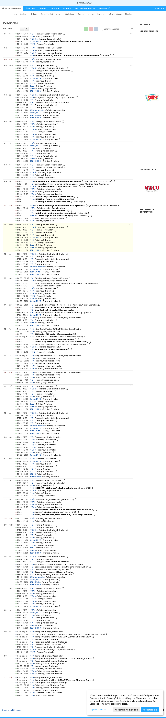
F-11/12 (32, 44)
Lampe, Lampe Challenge (46, 639)
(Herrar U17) (62, 488)
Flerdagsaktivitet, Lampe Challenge (51, 642)
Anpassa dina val (98, 709)
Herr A (32, 86)
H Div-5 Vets (35, 115)
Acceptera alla (150, 709)
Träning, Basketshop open (47, 380)
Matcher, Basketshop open (47, 363)
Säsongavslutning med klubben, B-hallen (53, 574)
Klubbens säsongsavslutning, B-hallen (52, 569)
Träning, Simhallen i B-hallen (52, 68)
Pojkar (67, 8)
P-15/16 (33, 53)
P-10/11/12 (34, 39)
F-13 (31, 73)
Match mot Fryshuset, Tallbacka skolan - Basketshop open (61, 312)
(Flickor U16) (58, 201)
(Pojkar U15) (64, 186)
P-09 (32, 62)
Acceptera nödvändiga (126, 709)
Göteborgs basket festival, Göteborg (51, 278)
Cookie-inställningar (11, 710)
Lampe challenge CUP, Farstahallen (55, 649)
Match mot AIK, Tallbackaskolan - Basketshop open (58, 336)
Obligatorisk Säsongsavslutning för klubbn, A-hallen (59, 564)
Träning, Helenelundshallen (49, 47)
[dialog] (125, 702)
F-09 (32, 36)
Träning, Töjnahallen (48, 39)
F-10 (31, 107)
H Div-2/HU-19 (35, 91)
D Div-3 (33, 88)
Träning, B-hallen (43, 36)
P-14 (31, 65)
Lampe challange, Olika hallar (49, 631)
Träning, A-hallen (51, 78)
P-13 (31, 34)
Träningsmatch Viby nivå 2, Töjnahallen (52, 70)
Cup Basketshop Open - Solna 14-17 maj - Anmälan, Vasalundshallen (66, 305)
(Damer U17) (73, 55)
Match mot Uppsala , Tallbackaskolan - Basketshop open (61, 344)
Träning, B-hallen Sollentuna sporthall (52, 102)
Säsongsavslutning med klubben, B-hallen (54, 572)
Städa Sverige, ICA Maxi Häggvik (49, 218)
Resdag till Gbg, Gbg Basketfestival (51, 280)
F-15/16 (33, 50)
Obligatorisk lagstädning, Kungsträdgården (55, 97)
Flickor (55, 8)
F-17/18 (33, 48)
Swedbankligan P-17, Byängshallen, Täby (55, 499)
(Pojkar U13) (61, 213)
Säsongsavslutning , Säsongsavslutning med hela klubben (61, 567)
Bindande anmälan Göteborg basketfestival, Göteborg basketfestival (66, 283)
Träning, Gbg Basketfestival (47, 331)
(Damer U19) (65, 41)
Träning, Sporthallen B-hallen (48, 121)
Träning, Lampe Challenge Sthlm (50, 663)
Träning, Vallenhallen (44, 65)
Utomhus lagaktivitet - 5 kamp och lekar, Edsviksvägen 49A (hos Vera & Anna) (70, 184)
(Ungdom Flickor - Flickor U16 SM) (73, 181)
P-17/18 (33, 59)
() (55, 196)
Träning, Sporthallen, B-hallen (48, 167)
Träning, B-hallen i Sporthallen (48, 34)
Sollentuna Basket (11, 8)
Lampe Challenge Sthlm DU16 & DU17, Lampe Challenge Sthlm (63, 636)
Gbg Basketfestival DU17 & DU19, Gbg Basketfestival (58, 317)
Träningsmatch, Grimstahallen (51, 208)
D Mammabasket (37, 110)
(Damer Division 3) (63, 215)
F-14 (31, 100)
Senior (42, 8)
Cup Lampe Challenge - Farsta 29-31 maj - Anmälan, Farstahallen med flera (69, 634)
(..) (63, 34)
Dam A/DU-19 (35, 41)
